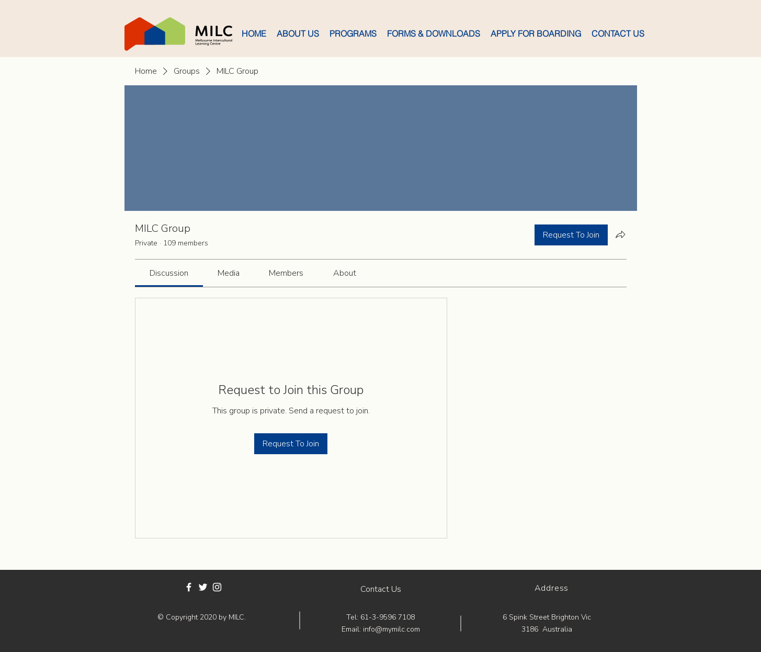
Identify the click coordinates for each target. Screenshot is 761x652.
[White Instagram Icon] (217, 587)
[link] (169, 273)
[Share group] (620, 234)
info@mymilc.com (391, 629)
